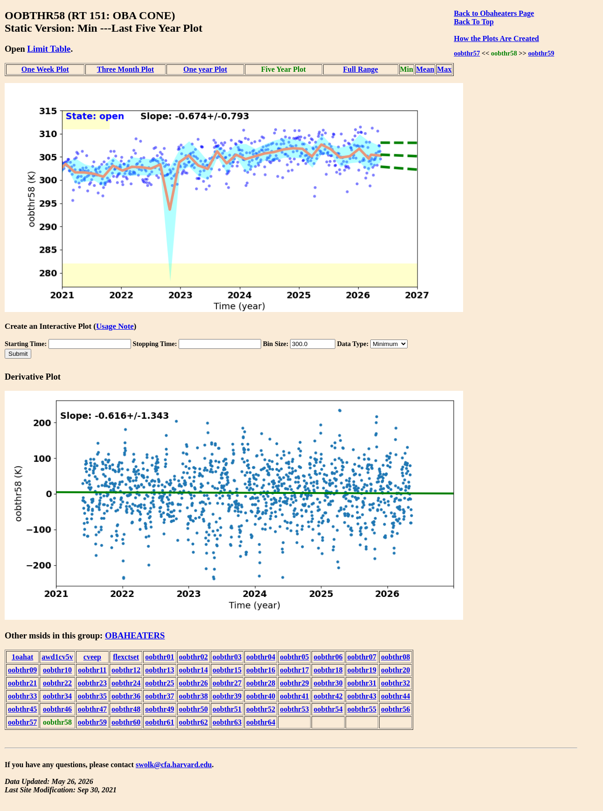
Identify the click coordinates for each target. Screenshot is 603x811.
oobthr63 (227, 722)
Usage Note (115, 326)
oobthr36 (125, 696)
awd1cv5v (57, 657)
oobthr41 (294, 696)
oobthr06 (327, 657)
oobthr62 (193, 722)
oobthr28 (260, 683)
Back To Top (473, 22)
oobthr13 (159, 670)
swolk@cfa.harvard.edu (174, 765)
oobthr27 (227, 683)
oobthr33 (22, 696)
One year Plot (205, 69)
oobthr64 (260, 722)
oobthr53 (294, 709)
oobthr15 (227, 670)
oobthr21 (22, 683)
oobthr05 (294, 657)
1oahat (22, 657)
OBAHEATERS (135, 635)
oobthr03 (227, 657)
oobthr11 (92, 670)
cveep (92, 657)
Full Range (360, 69)
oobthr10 (57, 670)
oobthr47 (92, 709)
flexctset (126, 657)
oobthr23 (92, 683)
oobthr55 (361, 709)
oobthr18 (327, 670)
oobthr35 (92, 696)
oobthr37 (159, 696)
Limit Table (48, 49)
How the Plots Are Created (496, 38)
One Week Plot (45, 69)
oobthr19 (361, 670)
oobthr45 (22, 709)
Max (444, 69)
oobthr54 (327, 709)
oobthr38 (193, 696)
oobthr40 (260, 696)
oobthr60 (125, 722)
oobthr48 (125, 709)
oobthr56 (395, 709)
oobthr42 (327, 696)
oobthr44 (395, 696)
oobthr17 (294, 670)
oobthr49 (159, 709)
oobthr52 (260, 709)
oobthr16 (260, 670)
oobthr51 (227, 709)
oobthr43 (361, 696)
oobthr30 (327, 683)
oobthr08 (395, 657)
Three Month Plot (125, 69)
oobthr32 (395, 683)
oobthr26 (193, 683)
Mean (425, 69)
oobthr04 (260, 657)
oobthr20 (395, 670)
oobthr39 (227, 696)
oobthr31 (361, 683)
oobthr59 (541, 53)
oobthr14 (193, 670)
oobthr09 (22, 670)
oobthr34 (57, 696)
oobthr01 (159, 657)
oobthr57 (467, 53)
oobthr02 (193, 657)
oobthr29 (294, 683)
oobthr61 (159, 722)
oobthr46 (57, 709)
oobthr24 (125, 683)
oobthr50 (193, 709)
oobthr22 (57, 683)
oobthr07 (361, 657)
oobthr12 (125, 670)
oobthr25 (159, 683)
